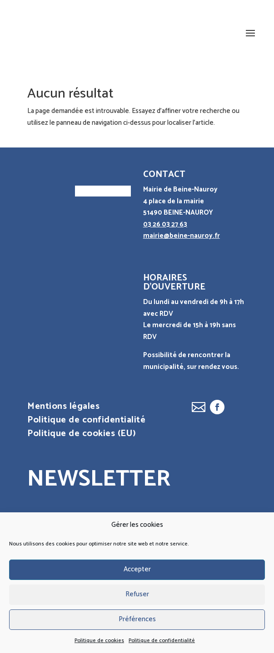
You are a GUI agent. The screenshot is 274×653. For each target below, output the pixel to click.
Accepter (137, 569)
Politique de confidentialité (162, 640)
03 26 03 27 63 (165, 224)
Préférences (137, 619)
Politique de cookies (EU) (81, 436)
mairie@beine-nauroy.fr (181, 235)
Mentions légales (63, 408)
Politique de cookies (99, 640)
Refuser (137, 594)
